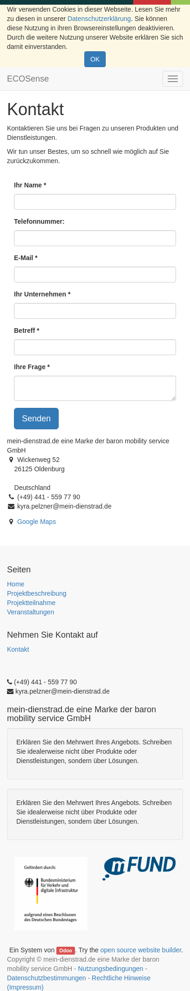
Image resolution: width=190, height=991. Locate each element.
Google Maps (36, 521)
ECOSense (28, 78)
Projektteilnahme (31, 602)
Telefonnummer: (39, 221)
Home (15, 584)
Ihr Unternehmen (40, 294)
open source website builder (141, 950)
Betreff (24, 330)
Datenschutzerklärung (99, 18)
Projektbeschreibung (37, 593)
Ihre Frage (30, 367)
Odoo (65, 950)
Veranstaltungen (30, 612)
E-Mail (23, 258)
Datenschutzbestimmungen (46, 978)
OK (95, 59)
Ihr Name (28, 185)
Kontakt (18, 649)
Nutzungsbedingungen (110, 968)
